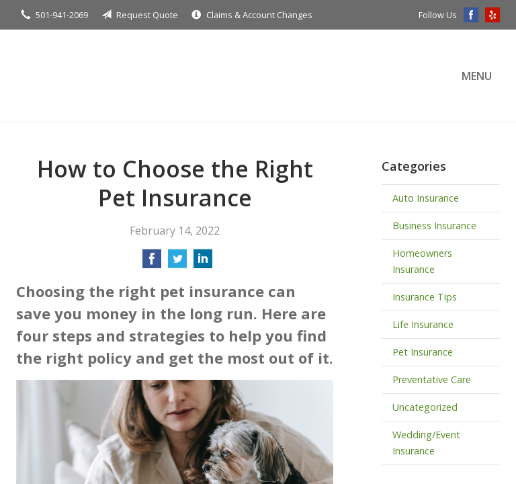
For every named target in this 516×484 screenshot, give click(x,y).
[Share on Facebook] (151, 262)
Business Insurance (434, 225)
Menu (477, 76)
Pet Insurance (422, 352)
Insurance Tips (424, 296)
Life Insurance (423, 324)
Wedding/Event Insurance (426, 442)
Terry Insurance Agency (133, 75)
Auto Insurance (425, 198)
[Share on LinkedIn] (203, 262)
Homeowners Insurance (422, 261)
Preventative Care (431, 379)
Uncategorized (425, 407)
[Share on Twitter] (177, 262)
